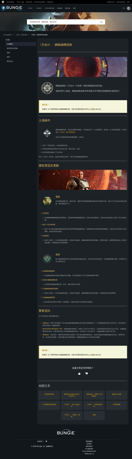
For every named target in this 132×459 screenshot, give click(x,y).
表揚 (94, 415)
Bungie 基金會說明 (39, 2)
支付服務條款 (89, 449)
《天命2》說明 (20, 2)
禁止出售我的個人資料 (89, 451)
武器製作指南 (49, 394)
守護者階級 (116, 404)
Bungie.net (111, 2)
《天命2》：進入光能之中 (72, 405)
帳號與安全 (50, 2)
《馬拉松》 (39, 8)
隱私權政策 (89, 446)
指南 (74, 8)
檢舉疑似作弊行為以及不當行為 (71, 395)
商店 (128, 2)
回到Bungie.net (89, 453)
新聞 (90, 109)
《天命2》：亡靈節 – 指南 (71, 415)
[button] (79, 373)
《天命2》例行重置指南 (67, 132)
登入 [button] (124, 8)
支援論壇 (59, 8)
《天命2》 (30, 8)
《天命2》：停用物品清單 (94, 405)
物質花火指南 (116, 394)
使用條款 (89, 444)
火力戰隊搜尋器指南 (49, 404)
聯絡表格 (67, 8)
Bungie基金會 (121, 2)
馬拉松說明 (29, 2)
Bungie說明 (10, 2)
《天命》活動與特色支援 (38, 35)
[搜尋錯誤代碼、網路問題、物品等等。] (66, 21)
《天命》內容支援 (21, 35)
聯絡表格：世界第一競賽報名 (94, 395)
